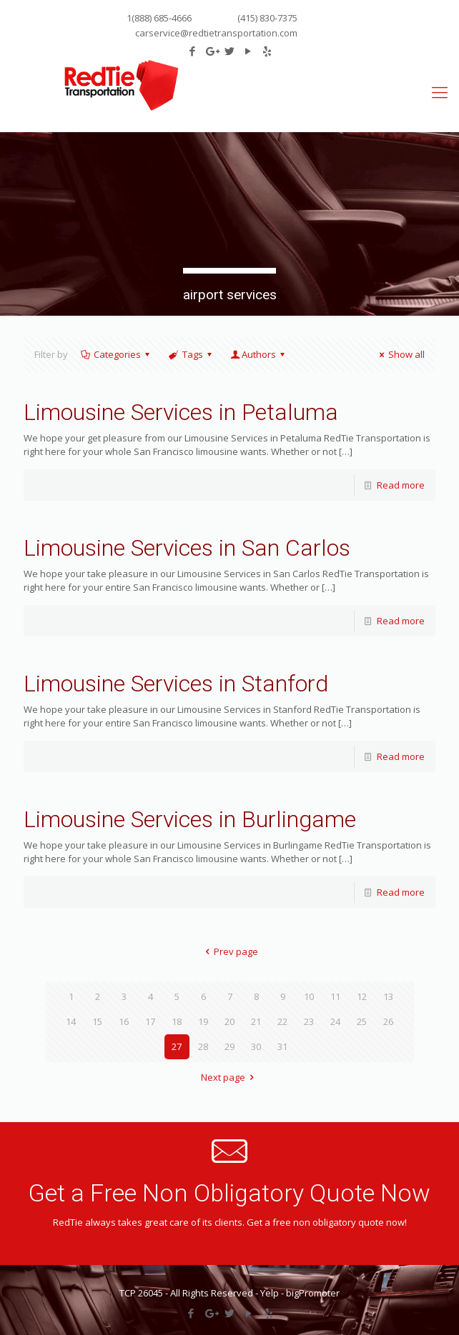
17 (150, 1021)
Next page (229, 1077)
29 (229, 1046)
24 (335, 1021)
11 (335, 996)
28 (203, 1046)
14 (71, 1021)
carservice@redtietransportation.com (216, 32)
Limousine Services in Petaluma (181, 412)
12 (362, 996)
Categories (116, 354)
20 (229, 1021)
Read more (401, 485)
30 (256, 1046)
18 (177, 1021)
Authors (259, 354)
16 (124, 1021)
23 (309, 1021)
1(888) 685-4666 (159, 17)
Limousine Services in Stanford (176, 683)
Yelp (269, 1292)
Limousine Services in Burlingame (190, 819)
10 (309, 996)
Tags (191, 354)
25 (362, 1021)
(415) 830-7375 (266, 17)
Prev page (229, 951)
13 (388, 996)
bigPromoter (313, 1292)
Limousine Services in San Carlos (187, 547)
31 (282, 1046)
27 (177, 1046)
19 (203, 1021)
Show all (400, 354)
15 (97, 1021)
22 (282, 1021)
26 (388, 1021)
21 (256, 1021)
